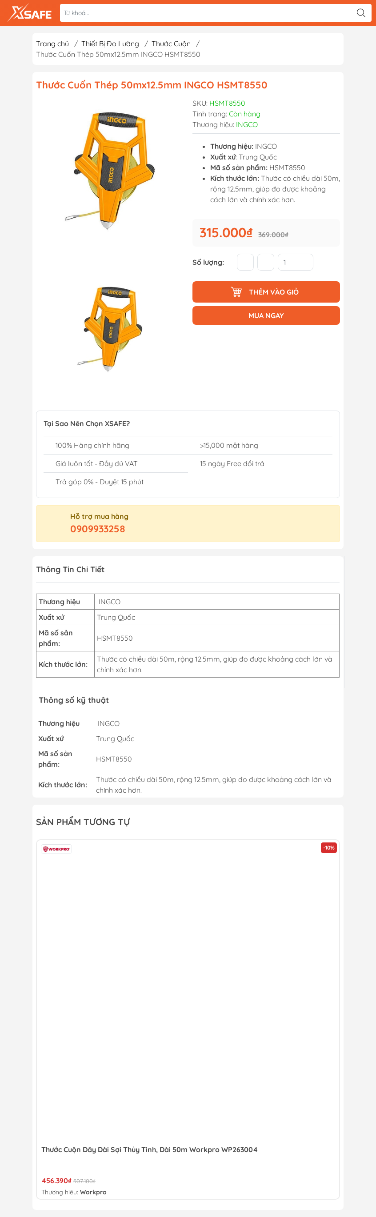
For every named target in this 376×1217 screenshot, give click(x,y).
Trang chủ (52, 43)
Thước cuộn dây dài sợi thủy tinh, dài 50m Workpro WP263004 (149, 1149)
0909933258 (97, 529)
